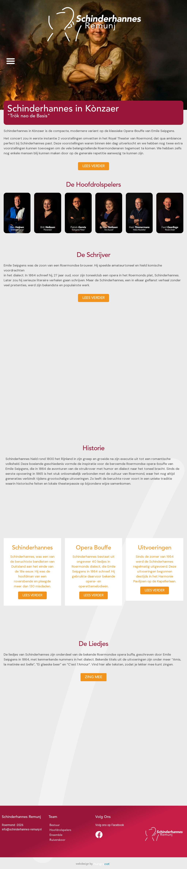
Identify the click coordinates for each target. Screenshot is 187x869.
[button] (10, 61)
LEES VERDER (32, 595)
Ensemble (55, 835)
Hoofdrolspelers (60, 830)
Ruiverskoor (57, 840)
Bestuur (54, 825)
